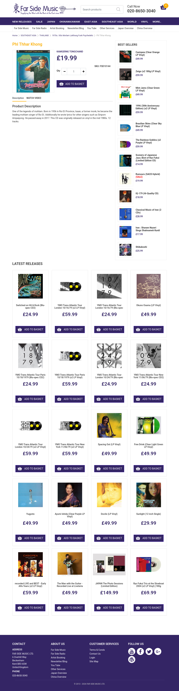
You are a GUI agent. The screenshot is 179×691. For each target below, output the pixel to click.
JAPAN (51, 21)
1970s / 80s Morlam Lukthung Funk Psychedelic (72, 35)
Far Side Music (21, 28)
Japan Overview (126, 28)
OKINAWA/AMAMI (70, 21)
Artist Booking (57, 28)
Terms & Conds (97, 650)
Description (18, 98)
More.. (157, 21)
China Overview (144, 28)
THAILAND (44, 35)
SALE (39, 21)
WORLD (132, 21)
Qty (58, 70)
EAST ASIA (90, 21)
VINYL (144, 21)
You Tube (91, 28)
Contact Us (95, 653)
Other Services (107, 28)
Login (92, 657)
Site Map (94, 661)
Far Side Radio (39, 28)
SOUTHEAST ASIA (112, 21)
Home (15, 35)
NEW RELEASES (22, 21)
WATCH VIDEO (33, 98)
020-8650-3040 (20, 675)
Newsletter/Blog (76, 28)
